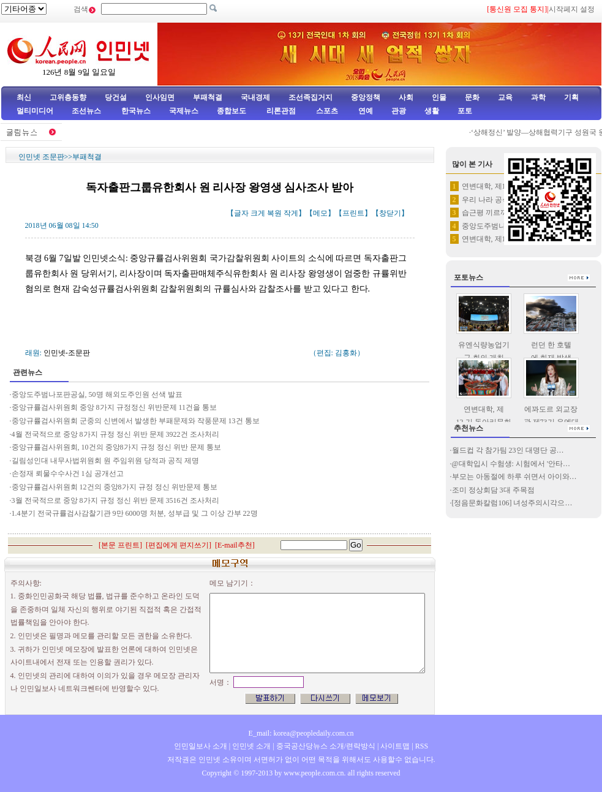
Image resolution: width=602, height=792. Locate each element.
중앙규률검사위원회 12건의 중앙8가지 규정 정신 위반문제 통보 (114, 487)
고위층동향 (68, 97)
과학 (538, 97)
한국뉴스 (136, 111)
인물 (439, 97)
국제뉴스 (183, 111)
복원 (274, 213)
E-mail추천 (234, 545)
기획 (571, 97)
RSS (421, 746)
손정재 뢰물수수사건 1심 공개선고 (68, 473)
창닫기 (390, 213)
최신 (24, 97)
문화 (472, 97)
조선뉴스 (87, 111)
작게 (291, 213)
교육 (505, 97)
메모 (320, 213)
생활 (431, 111)
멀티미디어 (35, 111)
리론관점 (281, 111)
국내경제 (255, 97)
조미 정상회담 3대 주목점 (493, 490)
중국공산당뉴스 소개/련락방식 (325, 746)
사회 (406, 97)
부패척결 (207, 97)
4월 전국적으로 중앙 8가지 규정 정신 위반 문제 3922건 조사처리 (115, 434)
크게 (257, 213)
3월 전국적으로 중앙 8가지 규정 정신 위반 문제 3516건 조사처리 (115, 500)
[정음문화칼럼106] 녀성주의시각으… (512, 503)
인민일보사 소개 (200, 746)
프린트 (353, 213)
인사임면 (160, 97)
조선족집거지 (310, 97)
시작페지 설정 (572, 9)
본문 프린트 (120, 545)
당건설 (116, 97)
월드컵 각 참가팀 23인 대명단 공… (508, 450)
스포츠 (326, 111)
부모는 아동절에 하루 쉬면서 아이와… (514, 476)
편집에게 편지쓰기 (178, 545)
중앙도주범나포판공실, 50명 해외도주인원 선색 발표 (97, 394)
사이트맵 (395, 746)
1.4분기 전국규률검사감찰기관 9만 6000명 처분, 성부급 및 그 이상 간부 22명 (135, 513)
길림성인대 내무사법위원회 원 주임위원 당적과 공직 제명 (106, 460)
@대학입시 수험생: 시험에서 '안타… (511, 463)
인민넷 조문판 (41, 157)
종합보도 (231, 111)
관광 (398, 111)
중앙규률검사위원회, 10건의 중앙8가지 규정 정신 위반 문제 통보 (116, 447)
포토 (464, 111)
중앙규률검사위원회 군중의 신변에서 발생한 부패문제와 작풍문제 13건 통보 (136, 421)
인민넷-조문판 (66, 353)
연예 (364, 111)
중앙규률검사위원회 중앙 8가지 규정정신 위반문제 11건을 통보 (114, 407)
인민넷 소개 (250, 746)
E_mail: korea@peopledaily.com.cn (301, 733)
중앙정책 (365, 97)
